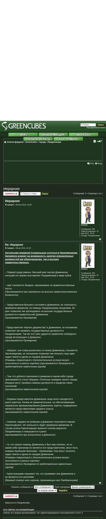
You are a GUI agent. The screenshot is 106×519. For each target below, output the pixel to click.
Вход (100, 163)
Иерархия (11, 189)
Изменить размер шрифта (99, 141)
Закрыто (11, 194)
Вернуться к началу (100, 239)
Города (42, 142)
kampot (10, 205)
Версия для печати (94, 141)
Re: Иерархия (14, 244)
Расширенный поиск (96, 127)
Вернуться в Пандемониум (17, 503)
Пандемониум (54, 142)
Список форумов (15, 142)
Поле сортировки (75, 487)
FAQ (92, 163)
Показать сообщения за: (32, 487)
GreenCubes (31, 142)
